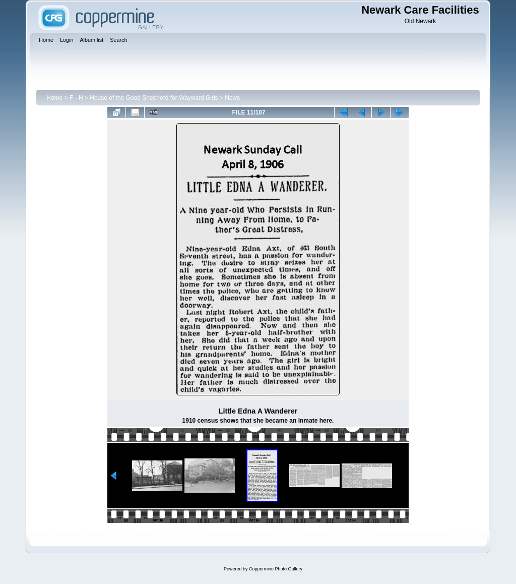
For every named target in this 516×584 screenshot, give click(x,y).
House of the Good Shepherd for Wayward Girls (154, 97)
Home (54, 97)
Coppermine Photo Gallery (275, 568)
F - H (76, 97)
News (232, 97)
